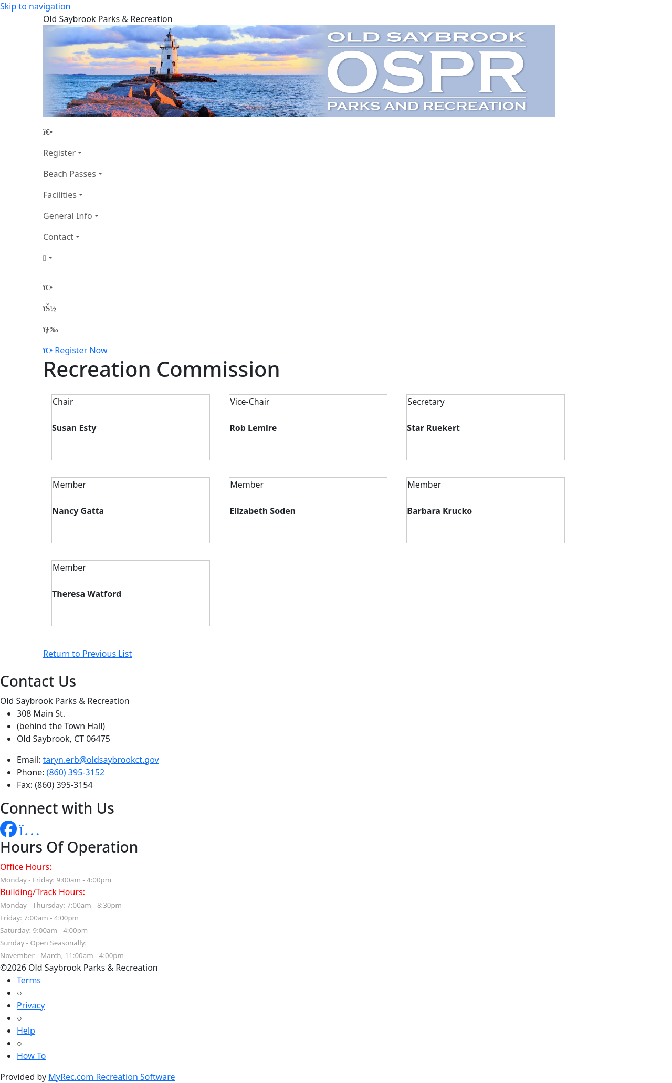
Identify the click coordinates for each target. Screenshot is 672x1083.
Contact (58, 237)
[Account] (72, 257)
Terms (29, 980)
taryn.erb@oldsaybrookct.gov (101, 759)
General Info (67, 216)
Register (59, 153)
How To (31, 1055)
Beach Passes (69, 174)
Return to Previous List (87, 653)
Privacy (31, 1005)
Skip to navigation (35, 6)
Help (26, 1030)
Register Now (81, 350)
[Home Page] (72, 131)
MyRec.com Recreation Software (111, 1076)
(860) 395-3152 (75, 772)
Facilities (60, 195)
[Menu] (50, 329)
